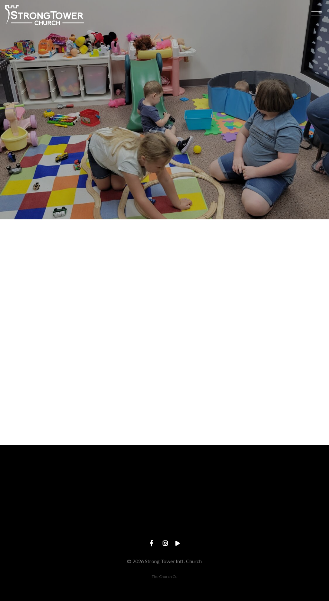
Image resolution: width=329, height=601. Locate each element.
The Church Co (164, 576)
